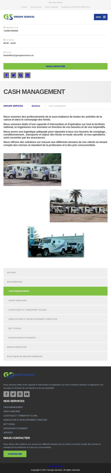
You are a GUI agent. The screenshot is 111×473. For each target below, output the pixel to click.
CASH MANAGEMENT (19, 291)
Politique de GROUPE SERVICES (75, 7)
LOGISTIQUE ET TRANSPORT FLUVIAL (28, 309)
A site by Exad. (55, 466)
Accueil (24, 7)
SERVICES (8, 432)
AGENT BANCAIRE (18, 300)
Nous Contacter (51, 7)
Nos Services (36, 7)
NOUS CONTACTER (55, 66)
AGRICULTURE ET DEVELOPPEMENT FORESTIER (33, 318)
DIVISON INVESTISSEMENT (22, 337)
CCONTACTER (15, 454)
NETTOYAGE (15, 328)
